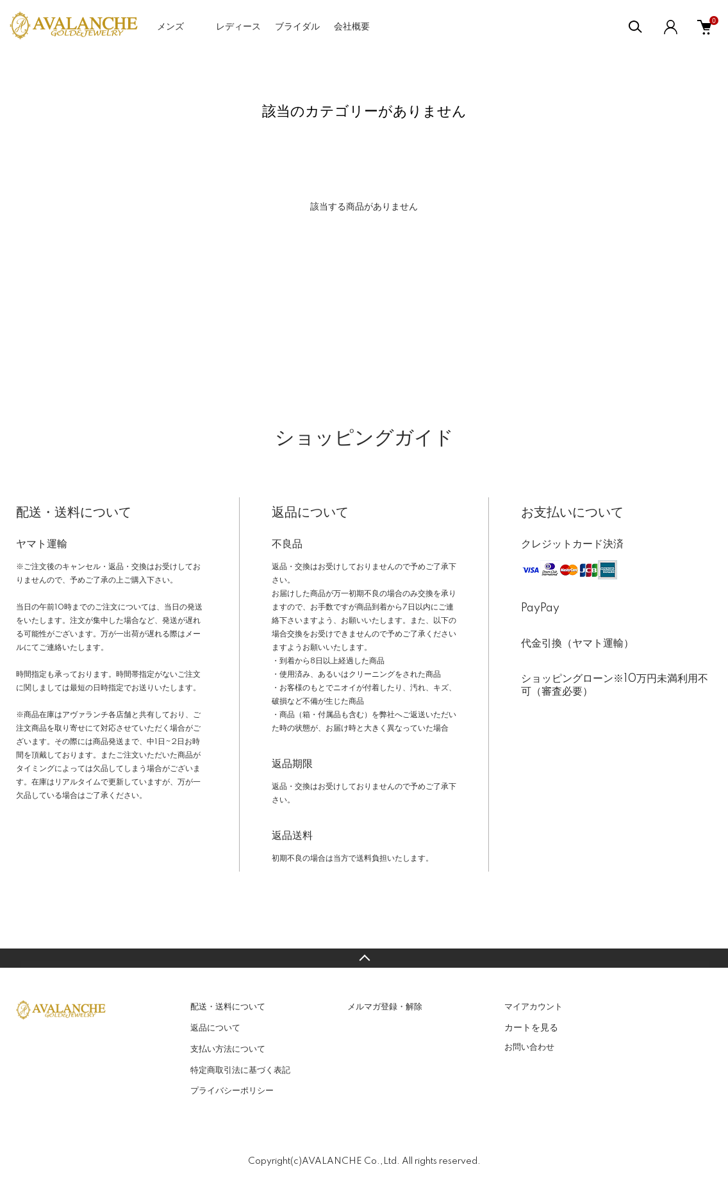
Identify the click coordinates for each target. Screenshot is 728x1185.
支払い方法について (227, 1049)
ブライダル (297, 27)
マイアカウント (533, 1006)
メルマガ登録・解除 (384, 1006)
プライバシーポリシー (232, 1090)
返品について (215, 1027)
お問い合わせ (529, 1047)
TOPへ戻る (364, 958)
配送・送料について (227, 1006)
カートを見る (531, 1027)
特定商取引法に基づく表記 (240, 1070)
